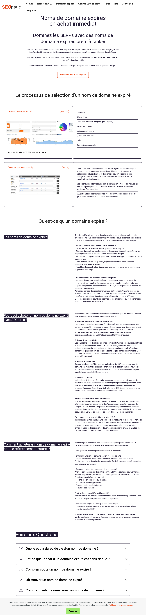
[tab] (73, 548)
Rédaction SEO (44, 3)
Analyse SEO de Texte (89, 3)
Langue (30, 10)
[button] (73, 548)
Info (116, 3)
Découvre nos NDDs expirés (73, 75)
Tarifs (107, 3)
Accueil (30, 3)
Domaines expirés (65, 3)
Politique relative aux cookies (121, 612)
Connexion (127, 3)
